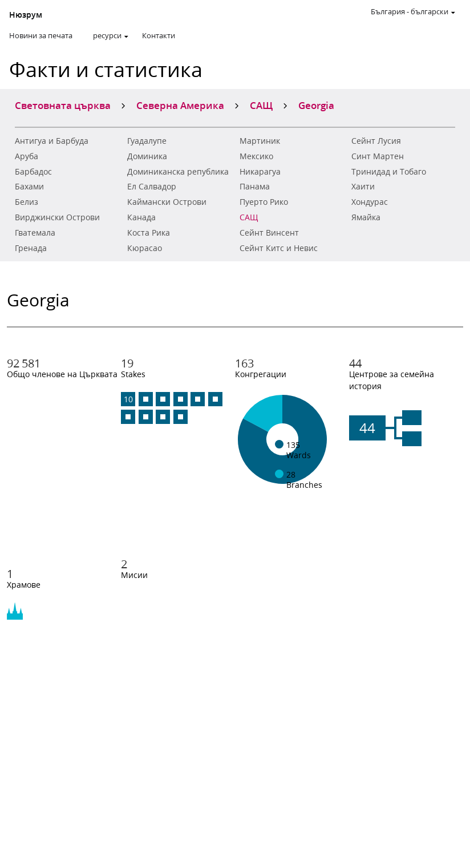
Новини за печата (40, 35)
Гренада (31, 248)
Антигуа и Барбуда (51, 141)
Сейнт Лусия (376, 141)
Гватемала (35, 233)
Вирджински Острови (57, 217)
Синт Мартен (377, 156)
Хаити (363, 186)
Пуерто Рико (264, 202)
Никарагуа (260, 171)
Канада (141, 217)
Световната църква (63, 105)
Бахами (29, 186)
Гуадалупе (147, 141)
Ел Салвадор (151, 186)
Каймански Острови (166, 202)
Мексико (256, 156)
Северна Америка (180, 105)
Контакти (158, 35)
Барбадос (33, 171)
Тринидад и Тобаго (388, 171)
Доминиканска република (178, 171)
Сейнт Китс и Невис (279, 248)
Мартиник (260, 141)
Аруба (26, 156)
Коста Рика (148, 233)
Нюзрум (25, 15)
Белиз (26, 202)
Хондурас (369, 202)
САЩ (249, 217)
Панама (255, 186)
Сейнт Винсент (269, 233)
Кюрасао (144, 248)
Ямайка (365, 217)
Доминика (147, 156)
